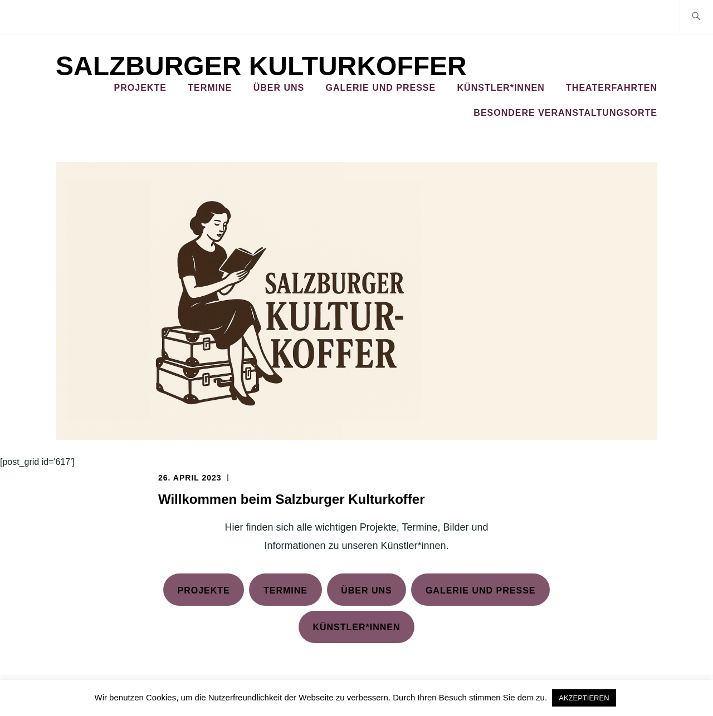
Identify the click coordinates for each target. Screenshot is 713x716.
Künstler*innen (501, 87)
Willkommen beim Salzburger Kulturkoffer (291, 499)
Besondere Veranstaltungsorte (565, 112)
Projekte (140, 87)
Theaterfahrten (611, 87)
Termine (210, 87)
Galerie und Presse (381, 87)
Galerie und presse (481, 590)
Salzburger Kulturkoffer (261, 66)
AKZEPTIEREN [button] (584, 698)
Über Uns (279, 87)
